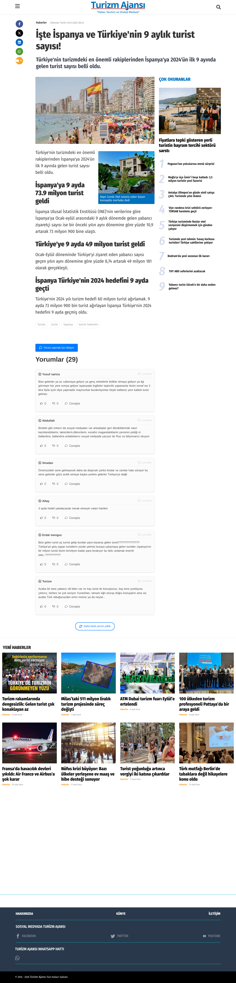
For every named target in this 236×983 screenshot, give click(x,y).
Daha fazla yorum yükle (95, 626)
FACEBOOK (26, 936)
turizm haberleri (88, 324)
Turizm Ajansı (38, 977)
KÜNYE (121, 914)
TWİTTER (119, 936)
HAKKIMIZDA (24, 914)
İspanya (68, 324)
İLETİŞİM (214, 914)
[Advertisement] (190, 323)
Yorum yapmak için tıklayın (56, 347)
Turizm (41, 324)
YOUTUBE (211, 936)
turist (54, 324)
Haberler (41, 22)
